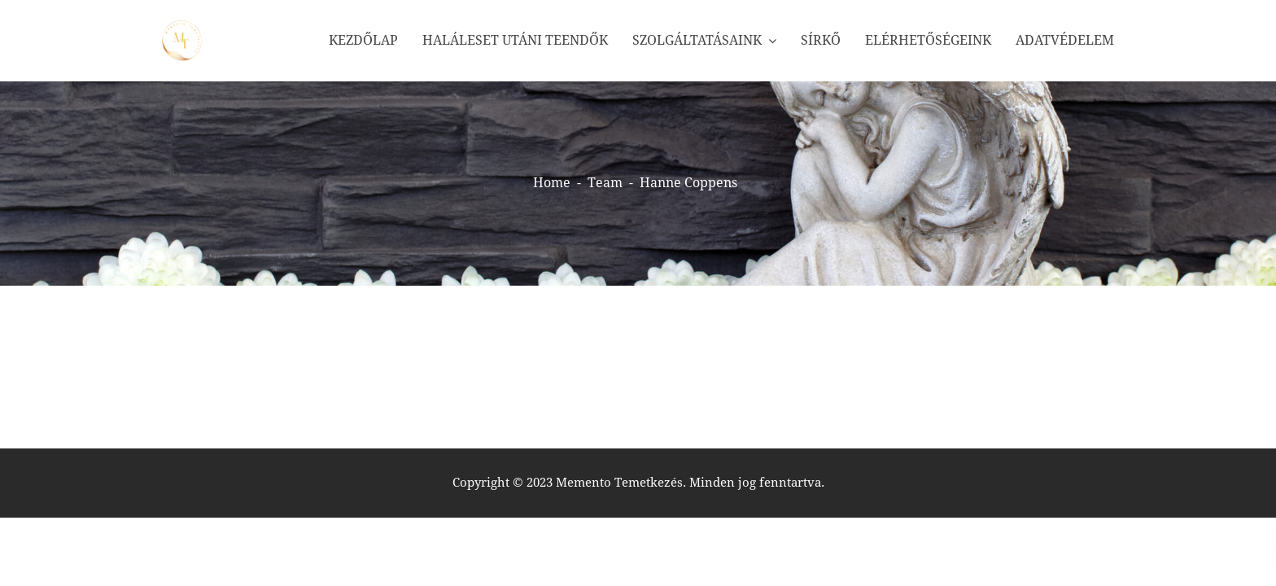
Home (551, 182)
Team (605, 182)
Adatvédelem (1065, 40)
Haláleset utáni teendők (515, 40)
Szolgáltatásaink (697, 40)
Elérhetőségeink (928, 40)
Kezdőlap (363, 40)
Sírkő (821, 40)
